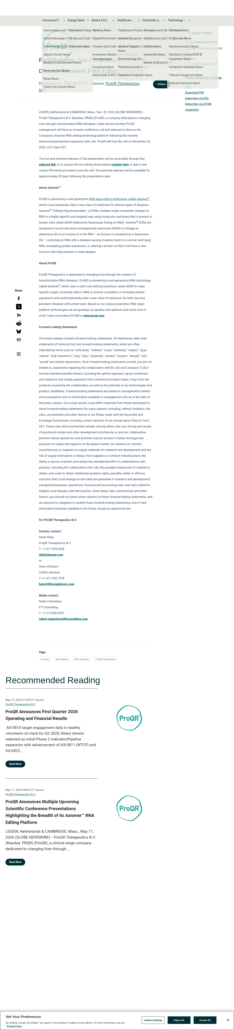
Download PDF (194, 92)
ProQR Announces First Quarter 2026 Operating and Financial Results (41, 715)
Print (188, 87)
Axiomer (45, 659)
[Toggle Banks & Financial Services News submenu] (113, 20)
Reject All (179, 1023)
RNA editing (62, 659)
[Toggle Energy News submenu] (88, 20)
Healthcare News (126, 20)
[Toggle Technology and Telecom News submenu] (190, 20)
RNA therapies (81, 659)
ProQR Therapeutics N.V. (20, 704)
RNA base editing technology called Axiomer (119, 199)
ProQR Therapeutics (106, 659)
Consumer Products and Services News (51, 20)
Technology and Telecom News (177, 20)
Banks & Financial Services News (101, 20)
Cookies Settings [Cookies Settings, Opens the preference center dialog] (153, 1023)
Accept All (205, 1023)
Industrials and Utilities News (152, 20)
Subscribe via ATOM (198, 104)
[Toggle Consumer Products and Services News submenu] (64, 20)
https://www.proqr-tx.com (201, 63)
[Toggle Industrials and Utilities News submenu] (164, 20)
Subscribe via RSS (197, 98)
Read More (15, 763)
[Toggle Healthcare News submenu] (139, 20)
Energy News (76, 20)
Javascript (192, 109)
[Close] (228, 1023)
